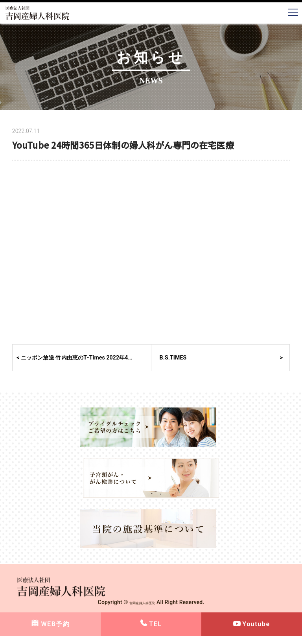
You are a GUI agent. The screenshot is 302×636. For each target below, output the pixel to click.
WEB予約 (55, 624)
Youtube (256, 624)
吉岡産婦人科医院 (142, 602)
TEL (155, 624)
